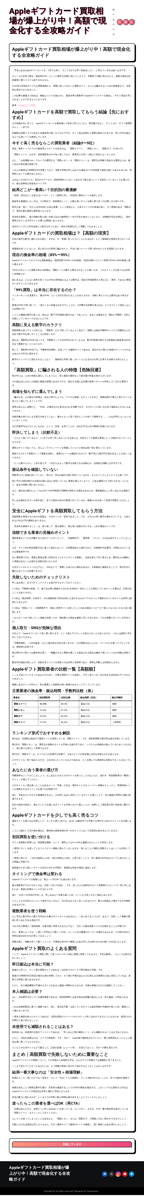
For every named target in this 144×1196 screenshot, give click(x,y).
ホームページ (113, 22)
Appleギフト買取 (27, 106)
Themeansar (92, 1191)
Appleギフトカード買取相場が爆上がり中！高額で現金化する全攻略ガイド (57, 21)
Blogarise (79, 1191)
